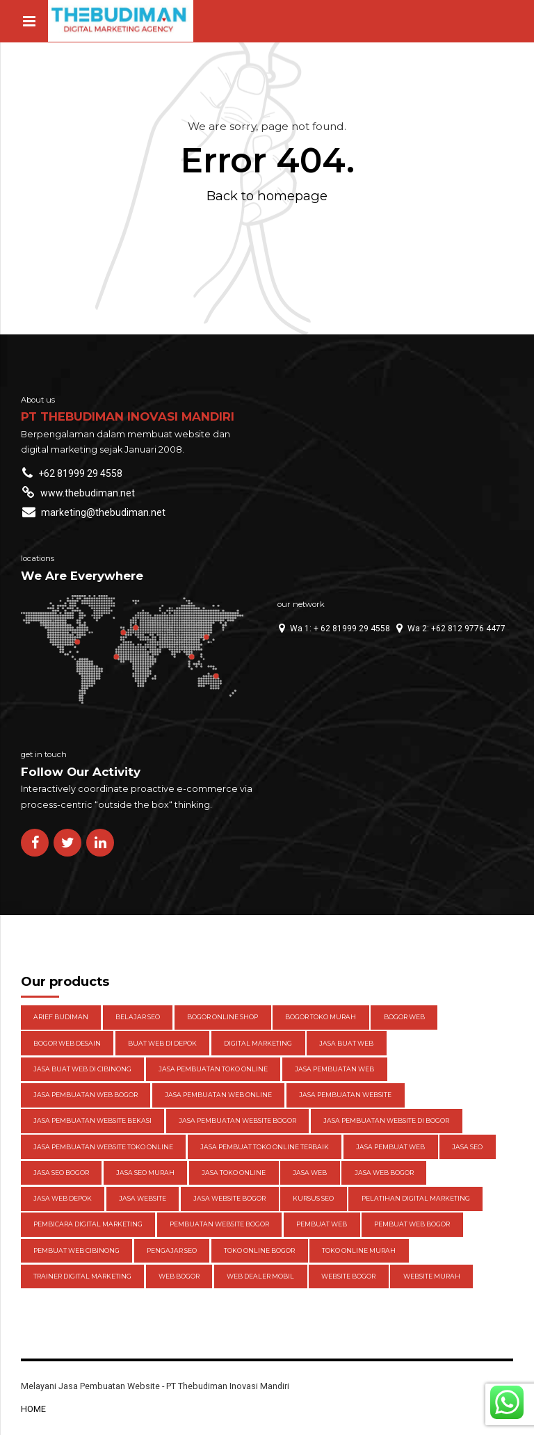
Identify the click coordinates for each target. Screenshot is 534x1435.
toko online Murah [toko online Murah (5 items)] (359, 1250)
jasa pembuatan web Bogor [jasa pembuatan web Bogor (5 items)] (85, 1094)
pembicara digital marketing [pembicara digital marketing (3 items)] (88, 1224)
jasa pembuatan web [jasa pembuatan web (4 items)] (334, 1069)
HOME (33, 1409)
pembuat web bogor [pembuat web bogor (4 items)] (412, 1224)
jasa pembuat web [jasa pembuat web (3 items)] (390, 1147)
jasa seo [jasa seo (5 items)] (467, 1147)
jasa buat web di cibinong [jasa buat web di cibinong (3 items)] (82, 1069)
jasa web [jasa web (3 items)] (310, 1172)
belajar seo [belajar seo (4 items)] (137, 1017)
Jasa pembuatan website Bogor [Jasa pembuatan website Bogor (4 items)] (237, 1120)
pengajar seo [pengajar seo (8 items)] (172, 1250)
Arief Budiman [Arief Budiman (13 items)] (60, 1017)
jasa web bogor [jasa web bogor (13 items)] (384, 1172)
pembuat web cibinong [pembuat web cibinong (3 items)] (76, 1250)
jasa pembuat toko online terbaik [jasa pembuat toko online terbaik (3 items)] (264, 1147)
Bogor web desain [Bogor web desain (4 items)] (67, 1043)
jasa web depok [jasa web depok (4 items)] (62, 1198)
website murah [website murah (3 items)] (431, 1276)
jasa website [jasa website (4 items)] (142, 1198)
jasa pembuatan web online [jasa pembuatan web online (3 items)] (218, 1094)
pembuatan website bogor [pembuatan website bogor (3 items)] (219, 1224)
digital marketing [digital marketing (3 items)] (258, 1043)
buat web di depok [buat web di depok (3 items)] (162, 1043)
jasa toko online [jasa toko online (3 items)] (234, 1172)
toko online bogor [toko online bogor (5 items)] (259, 1250)
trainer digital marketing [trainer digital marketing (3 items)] (82, 1276)
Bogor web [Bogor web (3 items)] (404, 1017)
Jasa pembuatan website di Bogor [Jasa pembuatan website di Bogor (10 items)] (386, 1120)
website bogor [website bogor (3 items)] (348, 1276)
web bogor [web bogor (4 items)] (179, 1276)
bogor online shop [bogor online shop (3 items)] (222, 1017)
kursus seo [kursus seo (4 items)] (313, 1198)
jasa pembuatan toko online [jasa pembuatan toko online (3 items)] (213, 1069)
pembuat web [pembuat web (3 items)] (321, 1224)
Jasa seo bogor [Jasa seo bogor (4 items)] (61, 1172)
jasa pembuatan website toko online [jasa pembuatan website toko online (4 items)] (103, 1147)
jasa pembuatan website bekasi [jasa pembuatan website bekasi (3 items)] (92, 1120)
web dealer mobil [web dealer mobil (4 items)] (260, 1276)
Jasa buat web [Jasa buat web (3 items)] (346, 1043)
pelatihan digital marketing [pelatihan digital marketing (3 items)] (416, 1198)
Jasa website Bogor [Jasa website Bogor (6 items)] (229, 1198)
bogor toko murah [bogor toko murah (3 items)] (320, 1017)
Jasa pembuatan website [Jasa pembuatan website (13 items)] (345, 1094)
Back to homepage (267, 196)
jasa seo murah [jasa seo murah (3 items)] (145, 1172)
